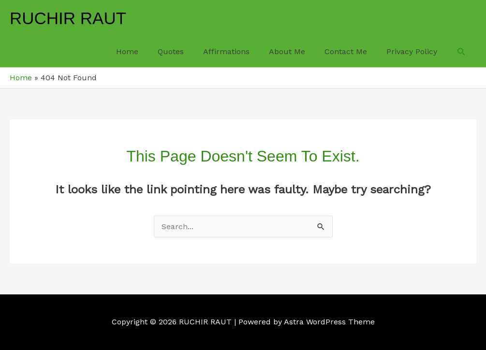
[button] (462, 52)
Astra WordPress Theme (329, 321)
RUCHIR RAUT (68, 18)
